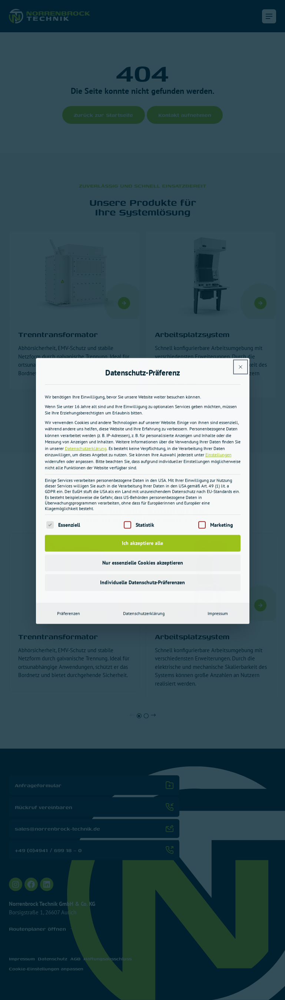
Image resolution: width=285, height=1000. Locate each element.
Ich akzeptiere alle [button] (142, 431)
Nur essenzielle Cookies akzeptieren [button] (142, 451)
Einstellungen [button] (218, 343)
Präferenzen (68, 501)
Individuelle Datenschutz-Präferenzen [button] (142, 470)
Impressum (218, 501)
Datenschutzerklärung (85, 336)
